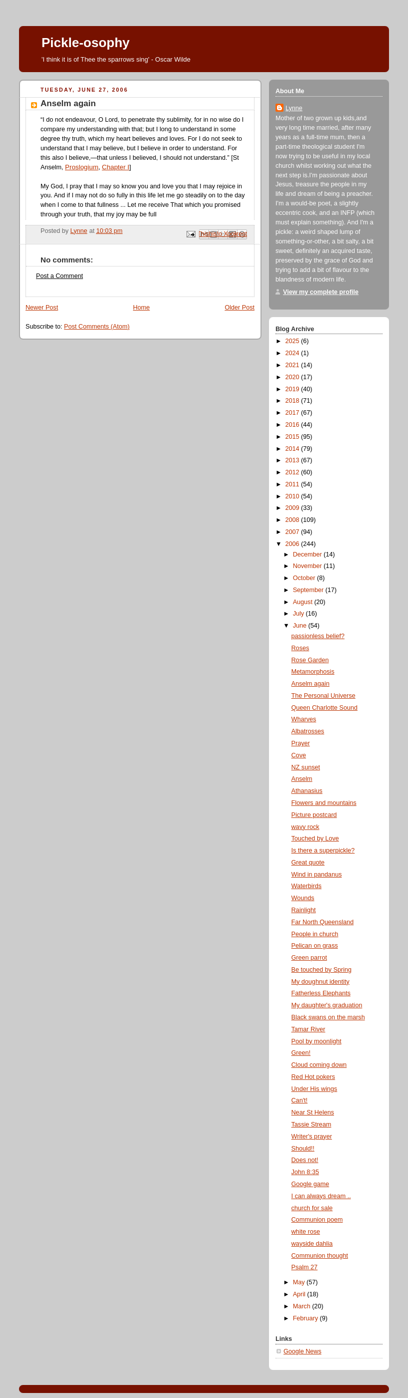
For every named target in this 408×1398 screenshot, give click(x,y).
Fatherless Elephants (321, 993)
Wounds (303, 898)
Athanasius (307, 790)
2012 (294, 472)
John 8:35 (305, 1172)
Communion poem (317, 1219)
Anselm (302, 778)
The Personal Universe (324, 695)
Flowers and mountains (324, 802)
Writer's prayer (312, 1136)
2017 (294, 412)
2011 (294, 484)
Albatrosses (308, 731)
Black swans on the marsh (328, 1017)
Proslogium (81, 167)
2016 (294, 424)
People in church (315, 934)
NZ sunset (306, 767)
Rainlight (304, 910)
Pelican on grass (315, 945)
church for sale (312, 1208)
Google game (311, 1184)
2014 (294, 448)
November (308, 566)
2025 (294, 341)
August (303, 602)
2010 (294, 496)
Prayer (301, 743)
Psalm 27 (305, 1267)
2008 (294, 519)
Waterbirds (307, 886)
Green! (301, 1052)
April (300, 1294)
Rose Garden (310, 660)
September (309, 590)
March (302, 1306)
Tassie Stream (312, 1124)
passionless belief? (318, 636)
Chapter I (116, 167)
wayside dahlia (312, 1243)
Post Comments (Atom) (97, 326)
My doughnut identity (321, 981)
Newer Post (42, 307)
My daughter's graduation (327, 1005)
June (300, 625)
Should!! (303, 1148)
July (299, 613)
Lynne (294, 108)
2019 (294, 389)
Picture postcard (314, 814)
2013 (294, 460)
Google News (303, 1351)
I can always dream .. (321, 1196)
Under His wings (315, 1088)
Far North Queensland (323, 922)
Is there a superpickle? (323, 850)
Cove (299, 755)
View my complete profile (320, 292)
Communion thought (320, 1255)
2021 (294, 365)
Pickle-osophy (86, 42)
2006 (294, 543)
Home (141, 307)
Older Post (239, 307)
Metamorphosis (313, 671)
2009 (294, 507)
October (305, 578)
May (299, 1282)
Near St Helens (313, 1112)
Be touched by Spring (322, 969)
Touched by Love (315, 838)
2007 (294, 531)
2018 (294, 400)
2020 (294, 377)
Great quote (308, 862)
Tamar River (309, 1029)
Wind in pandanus (317, 874)
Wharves (304, 719)
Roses (301, 648)
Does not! (305, 1160)
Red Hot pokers (314, 1076)
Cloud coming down (319, 1064)
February (306, 1318)
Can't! (300, 1100)
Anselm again (311, 683)
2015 (294, 436)
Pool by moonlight (317, 1041)
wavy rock (306, 826)
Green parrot (310, 957)
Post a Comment (59, 275)
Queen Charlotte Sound (325, 707)
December (308, 554)
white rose (306, 1231)
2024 (294, 353)
